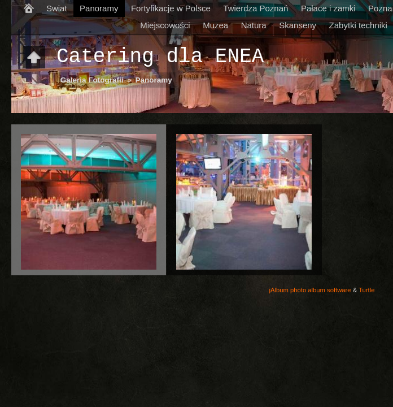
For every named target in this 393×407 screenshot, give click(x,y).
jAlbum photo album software (310, 290)
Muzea (215, 25)
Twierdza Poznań (255, 8)
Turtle (366, 290)
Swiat (56, 8)
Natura (254, 25)
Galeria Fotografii (92, 80)
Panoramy (99, 8)
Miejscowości (165, 25)
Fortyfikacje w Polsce (171, 8)
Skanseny (297, 25)
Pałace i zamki (328, 8)
